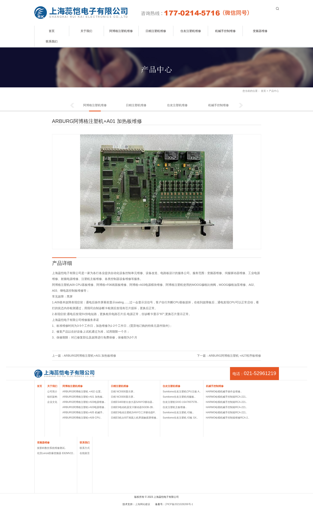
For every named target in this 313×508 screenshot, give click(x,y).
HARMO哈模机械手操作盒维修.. (224, 391)
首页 (52, 31)
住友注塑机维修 (190, 31)
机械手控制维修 (225, 31)
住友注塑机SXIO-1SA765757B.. (180, 402)
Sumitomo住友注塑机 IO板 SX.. (180, 417)
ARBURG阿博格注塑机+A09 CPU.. (82, 417)
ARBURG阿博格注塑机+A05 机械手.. (83, 412)
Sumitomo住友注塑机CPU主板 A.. (182, 391)
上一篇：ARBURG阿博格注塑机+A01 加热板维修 (84, 355)
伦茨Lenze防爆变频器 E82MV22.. (55, 453)
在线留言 (85, 453)
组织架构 (52, 396)
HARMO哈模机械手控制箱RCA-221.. (226, 396)
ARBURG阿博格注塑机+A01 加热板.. (83, 396)
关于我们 (86, 31)
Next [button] (241, 105)
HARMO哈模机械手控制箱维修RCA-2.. (227, 417)
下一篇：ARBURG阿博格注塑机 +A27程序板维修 (229, 355)
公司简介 (52, 391)
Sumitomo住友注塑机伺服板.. (179, 396)
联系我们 (51, 41)
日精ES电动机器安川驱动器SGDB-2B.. (132, 407)
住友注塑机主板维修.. (175, 407)
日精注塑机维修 (156, 31)
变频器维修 (260, 31)
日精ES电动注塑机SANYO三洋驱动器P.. (133, 412)
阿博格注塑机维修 (121, 31)
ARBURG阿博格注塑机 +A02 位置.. (82, 391)
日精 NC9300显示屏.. (123, 391)
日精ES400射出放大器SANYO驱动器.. (132, 402)
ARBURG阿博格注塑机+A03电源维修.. (84, 402)
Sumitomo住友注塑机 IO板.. (178, 412)
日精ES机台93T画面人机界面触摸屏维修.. (134, 417)
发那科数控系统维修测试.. (51, 448)
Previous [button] (72, 105)
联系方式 (85, 448)
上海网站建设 (142, 504)
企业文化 (52, 402)
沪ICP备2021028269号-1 (179, 504)
